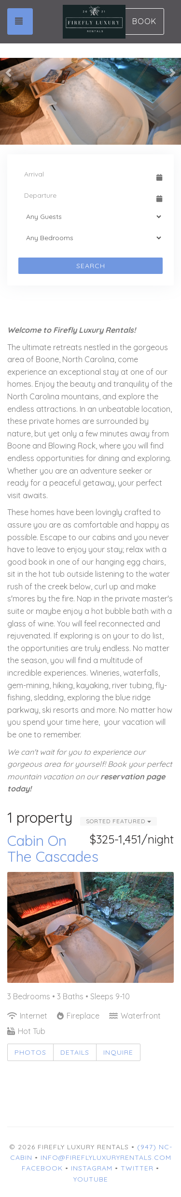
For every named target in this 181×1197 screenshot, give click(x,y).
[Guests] (90, 216)
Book (144, 21)
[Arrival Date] (86, 174)
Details (74, 1052)
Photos (30, 1052)
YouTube (90, 1179)
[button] (9, 72)
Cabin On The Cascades (52, 848)
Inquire (118, 1052)
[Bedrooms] (90, 238)
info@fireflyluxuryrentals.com (106, 1157)
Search (90, 265)
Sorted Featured (118, 821)
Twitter (137, 1168)
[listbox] (90, 72)
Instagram (91, 1168)
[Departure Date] (86, 195)
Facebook (42, 1168)
